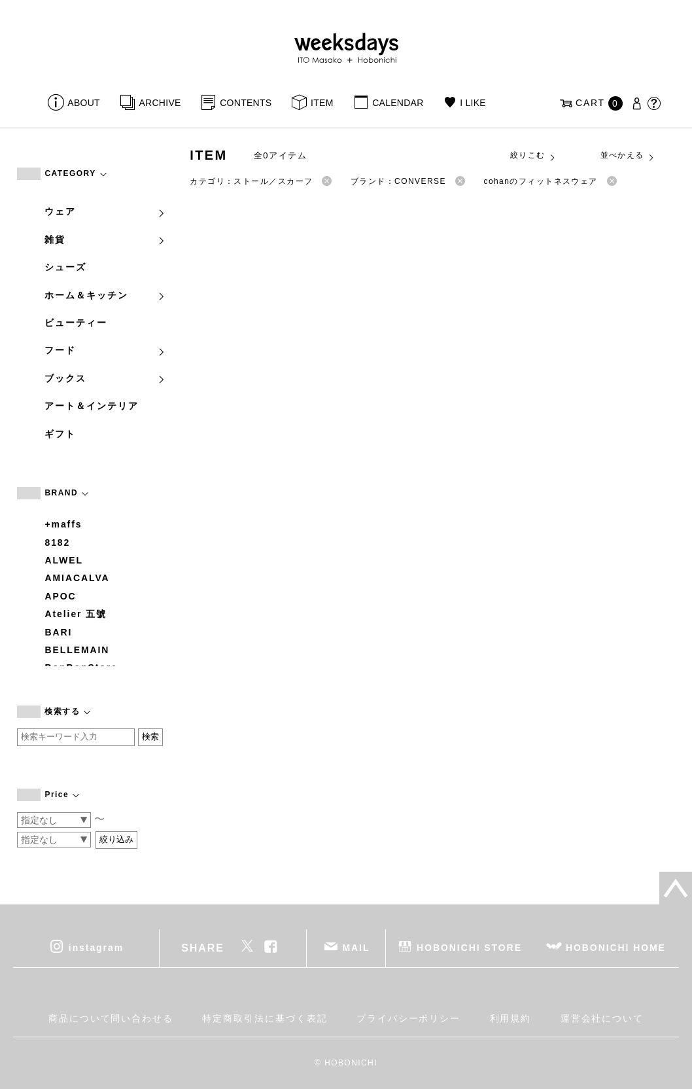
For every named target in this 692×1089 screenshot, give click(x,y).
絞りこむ (533, 156)
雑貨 (104, 239)
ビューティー (75, 322)
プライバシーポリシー (408, 1018)
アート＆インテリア (91, 406)
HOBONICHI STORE (469, 947)
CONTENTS (245, 103)
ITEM (322, 103)
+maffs (63, 524)
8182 (57, 542)
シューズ (65, 267)
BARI (58, 632)
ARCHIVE (160, 103)
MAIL (356, 947)
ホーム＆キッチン (104, 295)
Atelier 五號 (75, 614)
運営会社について (602, 1018)
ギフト (60, 434)
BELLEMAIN (76, 650)
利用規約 (511, 1018)
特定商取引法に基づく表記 (264, 1018)
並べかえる (627, 156)
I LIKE (473, 103)
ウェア (104, 211)
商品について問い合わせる (110, 1018)
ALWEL (63, 560)
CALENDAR (397, 103)
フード (104, 350)
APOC (60, 596)
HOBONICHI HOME (616, 947)
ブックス (104, 378)
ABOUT (83, 103)
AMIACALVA (76, 578)
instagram (96, 947)
